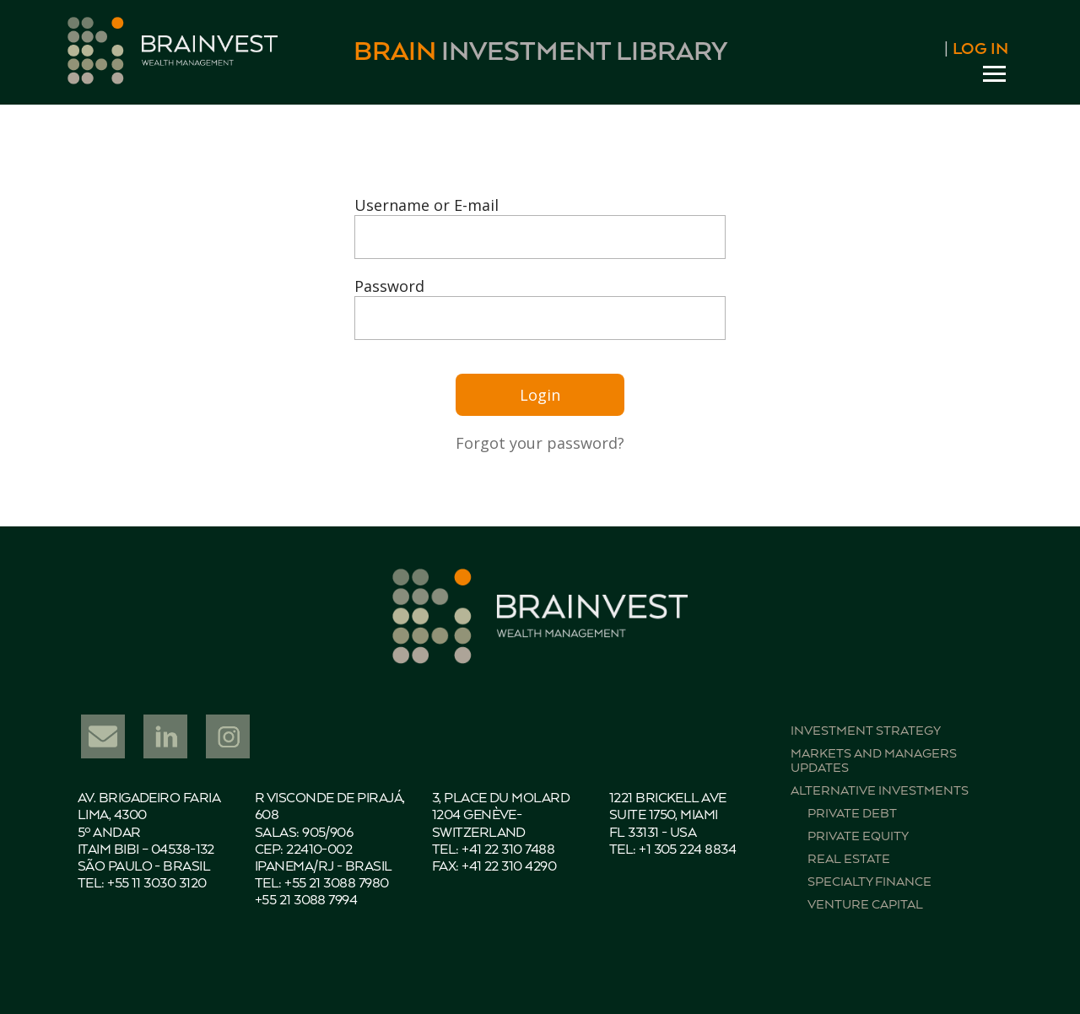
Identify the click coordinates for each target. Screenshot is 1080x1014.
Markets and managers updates (874, 761)
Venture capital (865, 905)
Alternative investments (880, 791)
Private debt (852, 813)
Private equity (858, 836)
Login (540, 395)
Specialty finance (869, 882)
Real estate (848, 859)
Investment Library (540, 52)
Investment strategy (866, 731)
